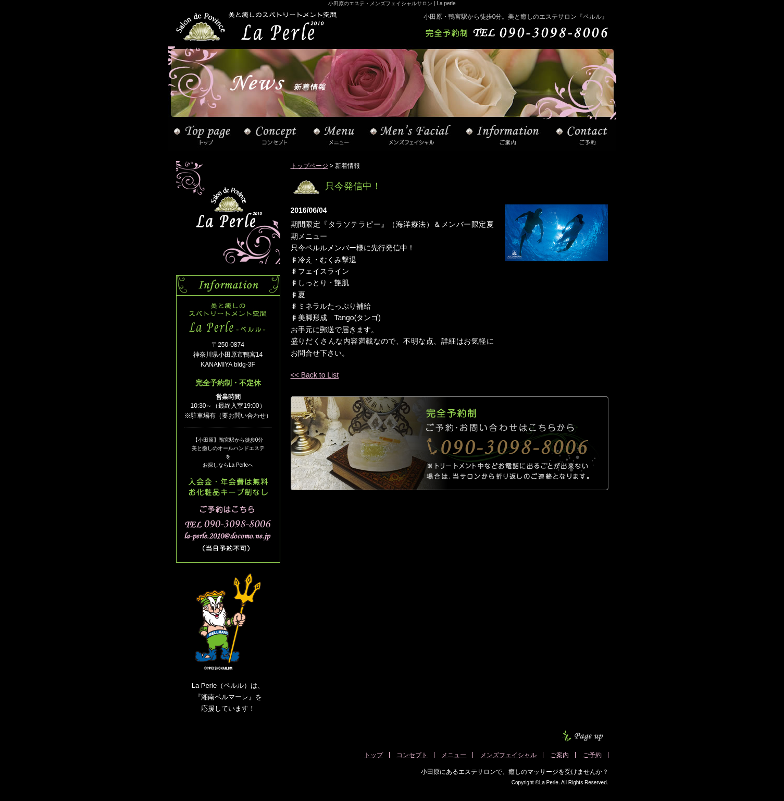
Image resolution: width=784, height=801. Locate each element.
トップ (373, 755)
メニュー (453, 755)
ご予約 (592, 755)
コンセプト (412, 755)
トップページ (309, 165)
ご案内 (559, 755)
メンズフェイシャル (508, 755)
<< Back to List (315, 375)
